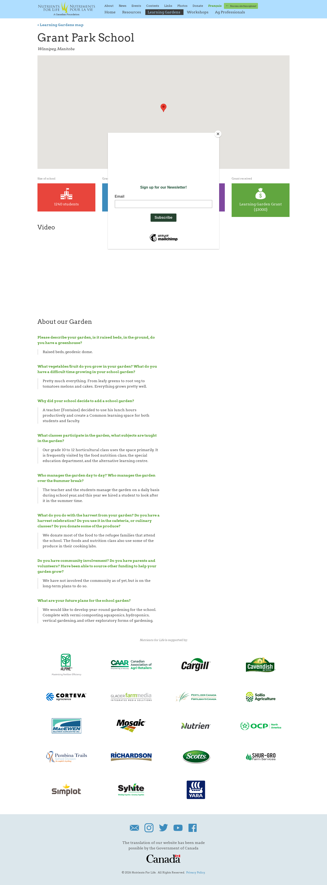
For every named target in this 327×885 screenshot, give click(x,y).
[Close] (218, 133)
